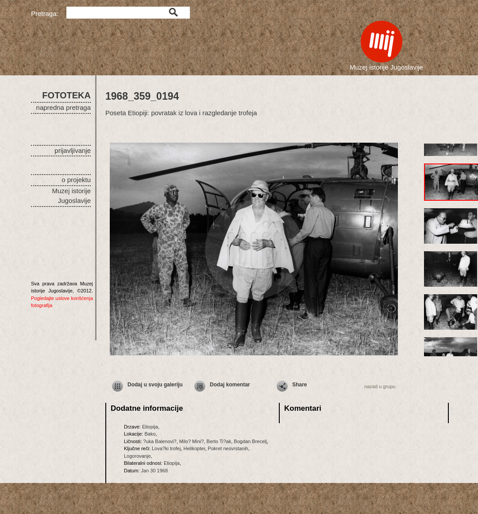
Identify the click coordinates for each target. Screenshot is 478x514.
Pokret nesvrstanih (228, 448)
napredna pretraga (63, 107)
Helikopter (194, 448)
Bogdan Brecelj (250, 441)
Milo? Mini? (191, 441)
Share (299, 385)
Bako (149, 433)
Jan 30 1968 (154, 470)
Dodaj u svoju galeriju (155, 385)
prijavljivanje (72, 150)
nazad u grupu (379, 386)
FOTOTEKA (66, 95)
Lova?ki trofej (166, 448)
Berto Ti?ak (219, 441)
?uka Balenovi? (159, 441)
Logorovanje (137, 456)
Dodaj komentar (230, 385)
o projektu (76, 179)
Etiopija (150, 426)
